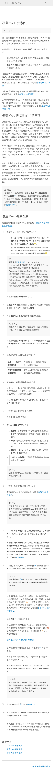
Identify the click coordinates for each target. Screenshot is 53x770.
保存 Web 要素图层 (14, 752)
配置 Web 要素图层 (14, 748)
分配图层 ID (11, 204)
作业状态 (31, 703)
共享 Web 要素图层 (14, 745)
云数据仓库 (20, 261)
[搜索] (46, 3)
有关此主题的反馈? (43, 765)
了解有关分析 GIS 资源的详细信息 (20, 639)
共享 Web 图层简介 (27, 94)
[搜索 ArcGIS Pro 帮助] (24, 3)
